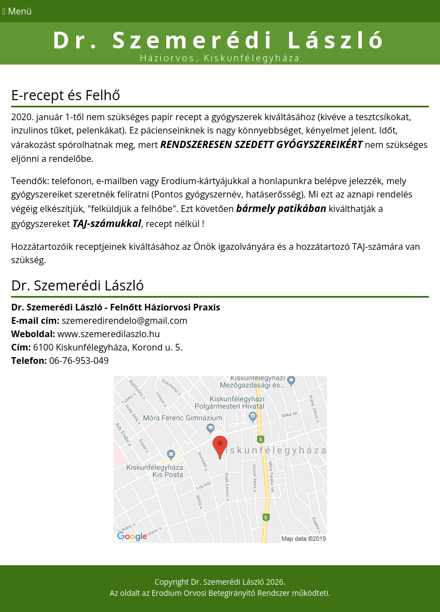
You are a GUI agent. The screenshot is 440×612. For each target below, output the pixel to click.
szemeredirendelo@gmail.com (124, 320)
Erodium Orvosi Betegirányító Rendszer (221, 593)
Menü (16, 11)
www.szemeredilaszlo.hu (108, 334)
